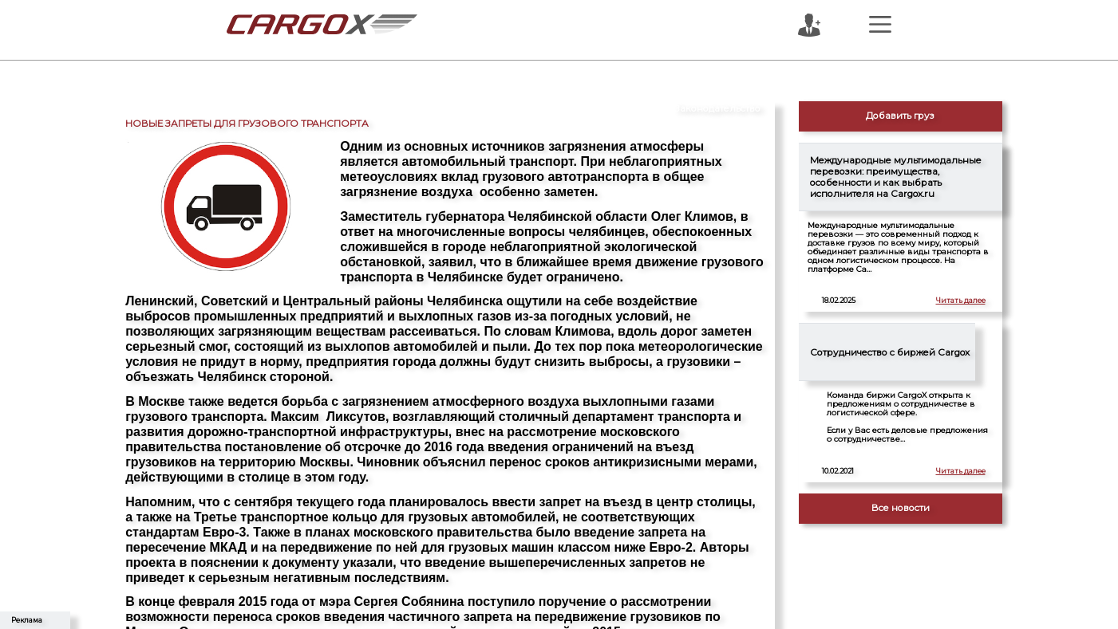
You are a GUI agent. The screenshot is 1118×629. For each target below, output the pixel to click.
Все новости (900, 507)
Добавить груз (900, 115)
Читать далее (961, 301)
